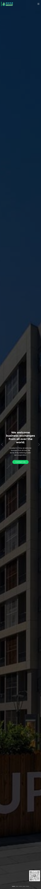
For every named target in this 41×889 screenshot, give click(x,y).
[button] (2, 444)
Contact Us (20, 462)
